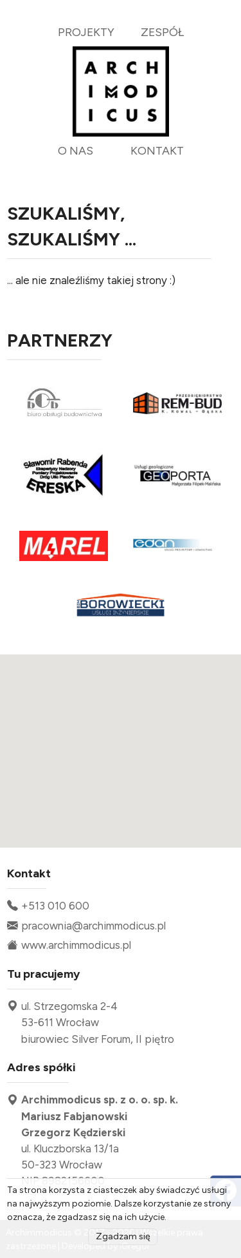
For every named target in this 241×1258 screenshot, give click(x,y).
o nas (75, 150)
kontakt (157, 150)
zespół (162, 32)
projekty (86, 32)
